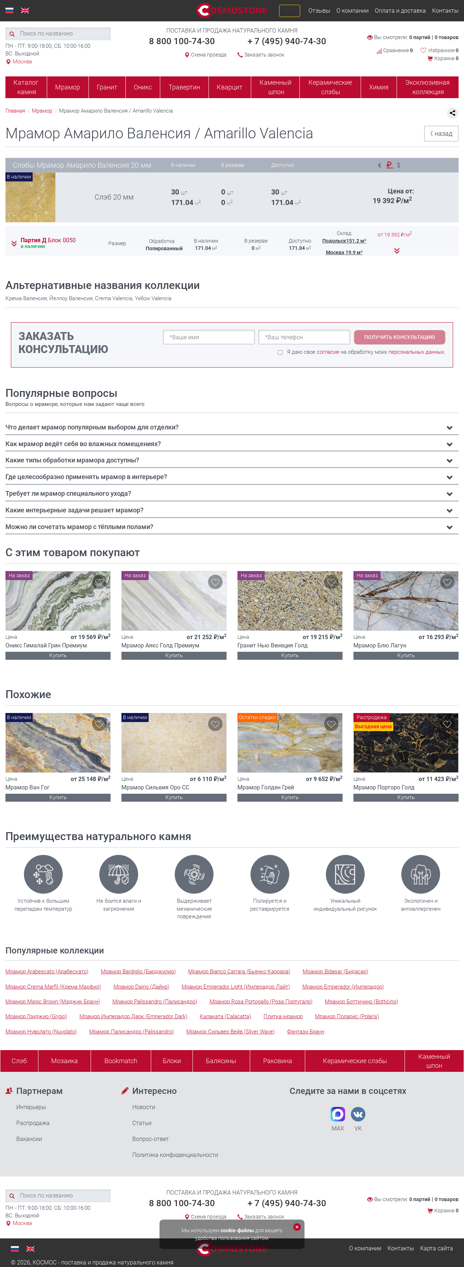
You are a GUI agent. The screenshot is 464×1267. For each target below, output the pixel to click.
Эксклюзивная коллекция (427, 87)
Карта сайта (436, 1248)
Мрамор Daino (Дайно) (141, 986)
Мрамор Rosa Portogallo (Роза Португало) (261, 1001)
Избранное (443, 50)
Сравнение (395, 50)
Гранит (107, 87)
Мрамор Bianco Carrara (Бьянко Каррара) (239, 971)
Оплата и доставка (400, 11)
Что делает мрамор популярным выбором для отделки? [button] (92, 427)
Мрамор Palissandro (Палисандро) (154, 1001)
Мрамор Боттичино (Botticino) (361, 1001)
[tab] (232, 427)
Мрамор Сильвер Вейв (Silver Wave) (230, 1031)
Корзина (446, 58)
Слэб (19, 1061)
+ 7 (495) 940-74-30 (287, 41)
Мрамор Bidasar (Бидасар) (335, 971)
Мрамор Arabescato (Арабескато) (46, 971)
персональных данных (416, 352)
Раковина (277, 1061)
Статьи (142, 1123)
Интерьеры (31, 1107)
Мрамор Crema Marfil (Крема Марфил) (53, 986)
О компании (352, 11)
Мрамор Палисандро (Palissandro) (131, 1031)
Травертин (184, 87)
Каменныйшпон (434, 1061)
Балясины (221, 1061)
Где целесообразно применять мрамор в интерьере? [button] (86, 477)
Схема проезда (209, 55)
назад (439, 133)
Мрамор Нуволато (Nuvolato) (41, 1031)
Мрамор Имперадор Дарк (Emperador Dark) (133, 1016)
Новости (143, 1107)
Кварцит (230, 87)
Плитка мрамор (283, 1016)
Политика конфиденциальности (175, 1154)
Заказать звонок (264, 55)
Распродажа (33, 1123)
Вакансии (29, 1139)
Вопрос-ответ (150, 1139)
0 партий (419, 37)
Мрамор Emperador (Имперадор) (343, 986)
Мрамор (67, 87)
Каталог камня (25, 87)
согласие (328, 352)
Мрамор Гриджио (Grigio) (36, 1016)
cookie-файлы (237, 1230)
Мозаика (64, 1061)
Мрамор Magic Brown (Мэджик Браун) (52, 1001)
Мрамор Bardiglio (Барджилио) (138, 971)
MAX (338, 1119)
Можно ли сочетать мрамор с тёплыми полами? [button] (79, 526)
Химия (379, 87)
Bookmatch (120, 1061)
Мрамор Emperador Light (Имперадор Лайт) (236, 986)
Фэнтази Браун (305, 1031)
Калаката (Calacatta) (225, 1016)
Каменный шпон (275, 87)
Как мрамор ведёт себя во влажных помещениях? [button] (83, 444)
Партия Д (48, 240)
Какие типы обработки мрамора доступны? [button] (72, 460)
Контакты (445, 11)
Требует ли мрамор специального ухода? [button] (68, 493)
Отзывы (319, 11)
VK (358, 1119)
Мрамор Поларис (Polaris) (347, 1016)
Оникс (143, 87)
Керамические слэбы (330, 87)
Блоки (172, 1061)
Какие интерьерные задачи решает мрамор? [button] (74, 510)
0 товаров (447, 37)
